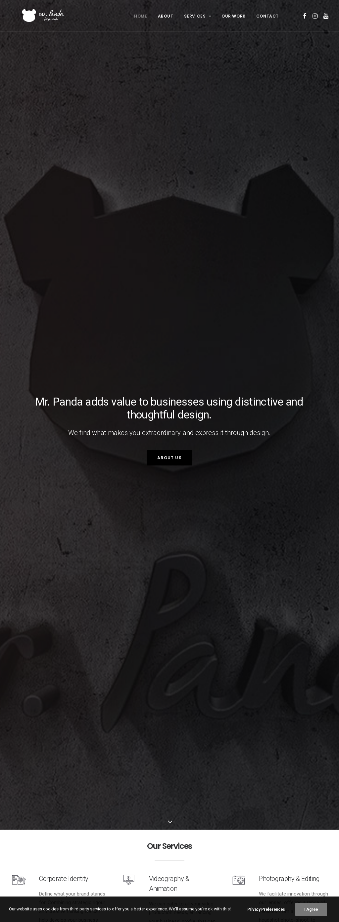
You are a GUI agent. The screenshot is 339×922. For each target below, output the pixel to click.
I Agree (311, 909)
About (165, 16)
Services (197, 16)
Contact (267, 16)
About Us (169, 458)
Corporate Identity (65, 864)
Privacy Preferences (266, 909)
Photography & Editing (293, 864)
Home (140, 16)
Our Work (233, 16)
